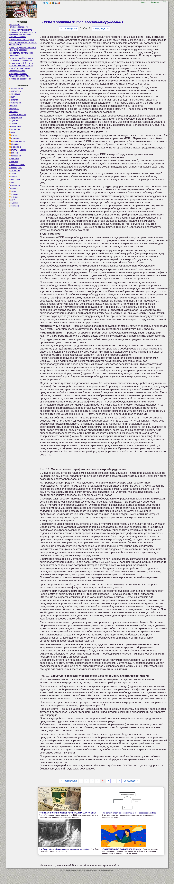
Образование (15, 156)
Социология (14, 179)
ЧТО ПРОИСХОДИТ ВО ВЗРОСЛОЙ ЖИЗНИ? (122, 849)
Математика (14, 138)
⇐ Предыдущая (68, 28)
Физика (12, 191)
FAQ (164, 2)
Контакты (155, 2)
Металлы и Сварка (17, 150)
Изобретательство (17, 114)
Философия (14, 194)
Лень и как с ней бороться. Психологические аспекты (21, 64)
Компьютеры (15, 126)
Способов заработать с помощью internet (19, 69)
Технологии (14, 185)
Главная (144, 2)
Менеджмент (15, 147)
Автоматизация (16, 88)
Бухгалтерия (15, 103)
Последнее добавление (20, 79)
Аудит (12, 97)
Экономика (14, 206)
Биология (13, 100)
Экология (13, 203)
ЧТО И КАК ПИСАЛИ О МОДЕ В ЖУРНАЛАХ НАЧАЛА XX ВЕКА (67, 813)
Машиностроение (17, 141)
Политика (13, 162)
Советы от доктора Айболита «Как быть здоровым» (22, 49)
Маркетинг (14, 135)
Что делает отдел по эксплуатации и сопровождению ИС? (129, 813)
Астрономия (14, 94)
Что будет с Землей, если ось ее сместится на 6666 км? (65, 849)
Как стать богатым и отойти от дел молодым (23, 43)
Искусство (13, 120)
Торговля (13, 188)
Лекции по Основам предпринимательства (19, 74)
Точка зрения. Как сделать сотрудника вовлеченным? (21, 59)
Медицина (14, 144)
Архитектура (15, 91)
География (14, 109)
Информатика (15, 117)
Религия (13, 176)
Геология (13, 111)
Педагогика (14, 159)
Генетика (13, 106)
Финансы (13, 197)
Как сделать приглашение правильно (21, 54)
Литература (14, 129)
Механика (13, 153)
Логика (12, 132)
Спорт (12, 182)
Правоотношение (17, 164)
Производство (15, 167)
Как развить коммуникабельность (18, 26)
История (13, 123)
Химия (12, 200)
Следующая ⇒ (100, 28)
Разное (12, 173)
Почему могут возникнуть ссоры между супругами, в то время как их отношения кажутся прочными (22, 33)
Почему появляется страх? (21, 39)
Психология (14, 170)
